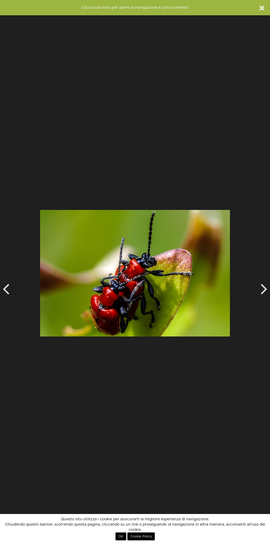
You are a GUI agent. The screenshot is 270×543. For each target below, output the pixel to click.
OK (120, 536)
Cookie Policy (141, 536)
